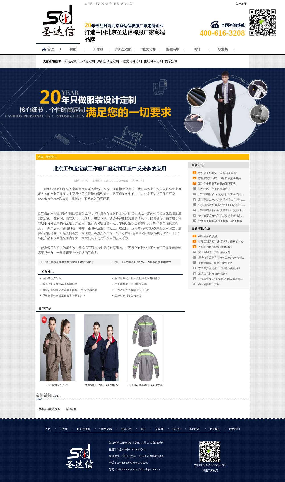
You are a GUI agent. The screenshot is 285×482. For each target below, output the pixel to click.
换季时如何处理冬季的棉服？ (60, 284)
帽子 (197, 49)
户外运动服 (123, 49)
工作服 (98, 49)
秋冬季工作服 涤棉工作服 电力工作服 (220, 221)
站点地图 (241, 3)
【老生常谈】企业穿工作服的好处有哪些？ (145, 262)
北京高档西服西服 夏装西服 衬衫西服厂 (221, 210)
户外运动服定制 (108, 61)
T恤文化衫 (148, 49)
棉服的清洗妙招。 (53, 278)
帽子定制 (171, 61)
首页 (40, 156)
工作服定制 (87, 61)
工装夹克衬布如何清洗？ (129, 295)
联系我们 (234, 429)
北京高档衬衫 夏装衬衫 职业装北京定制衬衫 (224, 205)
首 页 (51, 49)
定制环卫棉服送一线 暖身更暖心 (217, 172)
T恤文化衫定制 (131, 61)
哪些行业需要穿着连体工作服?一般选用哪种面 (70, 290)
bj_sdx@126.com (150, 469)
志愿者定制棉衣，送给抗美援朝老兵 (219, 178)
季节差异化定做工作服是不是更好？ (64, 295)
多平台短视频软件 (49, 409)
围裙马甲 (172, 49)
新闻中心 (51, 156)
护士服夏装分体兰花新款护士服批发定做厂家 (225, 215)
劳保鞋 (159, 429)
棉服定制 (71, 61)
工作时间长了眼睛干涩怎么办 (132, 290)
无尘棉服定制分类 (57, 385)
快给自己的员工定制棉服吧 (214, 188)
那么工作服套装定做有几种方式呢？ (72, 262)
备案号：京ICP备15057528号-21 (127, 449)
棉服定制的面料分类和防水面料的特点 (137, 278)
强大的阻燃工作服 (209, 284)
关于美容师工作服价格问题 (131, 284)
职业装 (223, 49)
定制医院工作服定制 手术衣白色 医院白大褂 (224, 199)
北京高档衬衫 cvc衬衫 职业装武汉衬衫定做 (223, 194)
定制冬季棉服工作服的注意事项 (217, 183)
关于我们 (214, 429)
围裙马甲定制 (153, 61)
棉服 (73, 49)
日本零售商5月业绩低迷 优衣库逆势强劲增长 (224, 279)
